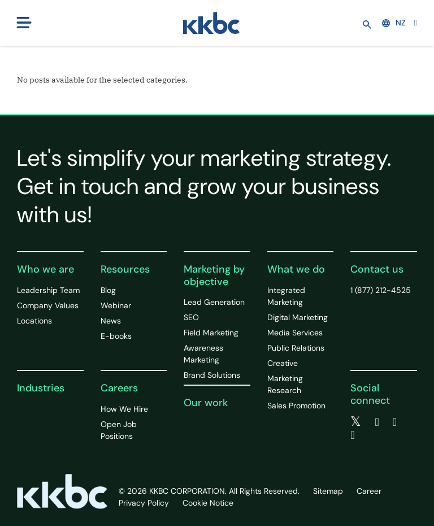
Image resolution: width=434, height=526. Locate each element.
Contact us (376, 269)
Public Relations (295, 348)
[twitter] (355, 422)
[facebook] (377, 422)
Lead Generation (214, 302)
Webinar (116, 305)
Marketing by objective (214, 275)
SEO (191, 317)
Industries (40, 388)
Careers (119, 388)
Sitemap (328, 491)
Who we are (45, 269)
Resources (125, 269)
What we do (296, 269)
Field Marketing (211, 332)
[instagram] (352, 435)
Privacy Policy (144, 503)
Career (369, 491)
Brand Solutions (212, 375)
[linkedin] (395, 422)
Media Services (295, 332)
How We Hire (124, 409)
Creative (282, 363)
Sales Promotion (296, 405)
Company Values (48, 305)
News (111, 321)
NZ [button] (394, 23)
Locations (34, 321)
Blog (108, 290)
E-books (116, 336)
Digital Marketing (297, 317)
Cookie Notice (208, 503)
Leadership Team (48, 290)
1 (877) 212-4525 (380, 290)
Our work (206, 402)
